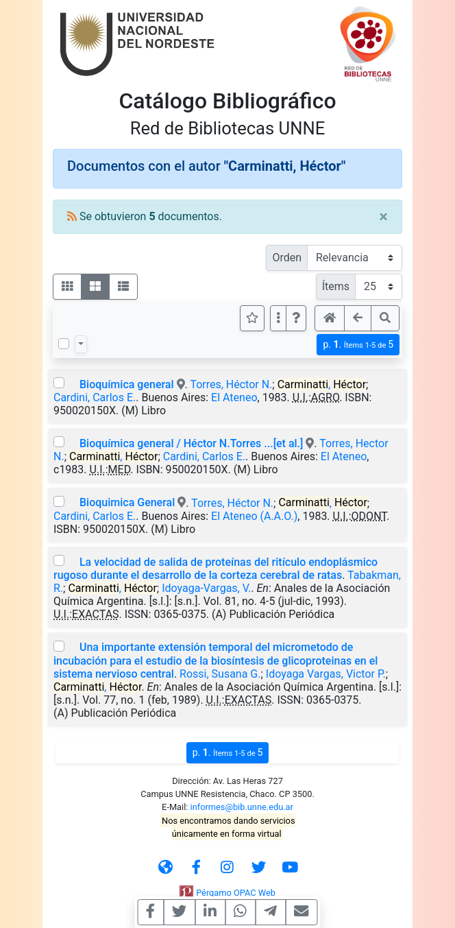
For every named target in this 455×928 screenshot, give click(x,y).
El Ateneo (234, 397)
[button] (296, 318)
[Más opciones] (278, 318)
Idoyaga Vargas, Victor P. (326, 673)
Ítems (335, 286)
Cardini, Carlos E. (94, 397)
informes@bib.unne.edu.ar (241, 807)
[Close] (383, 216)
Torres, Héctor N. (231, 384)
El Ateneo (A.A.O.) (254, 516)
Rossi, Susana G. (220, 673)
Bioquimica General (127, 502)
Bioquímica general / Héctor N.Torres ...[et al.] (191, 443)
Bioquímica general (126, 384)
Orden (287, 257)
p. (358, 344)
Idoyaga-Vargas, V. (206, 588)
